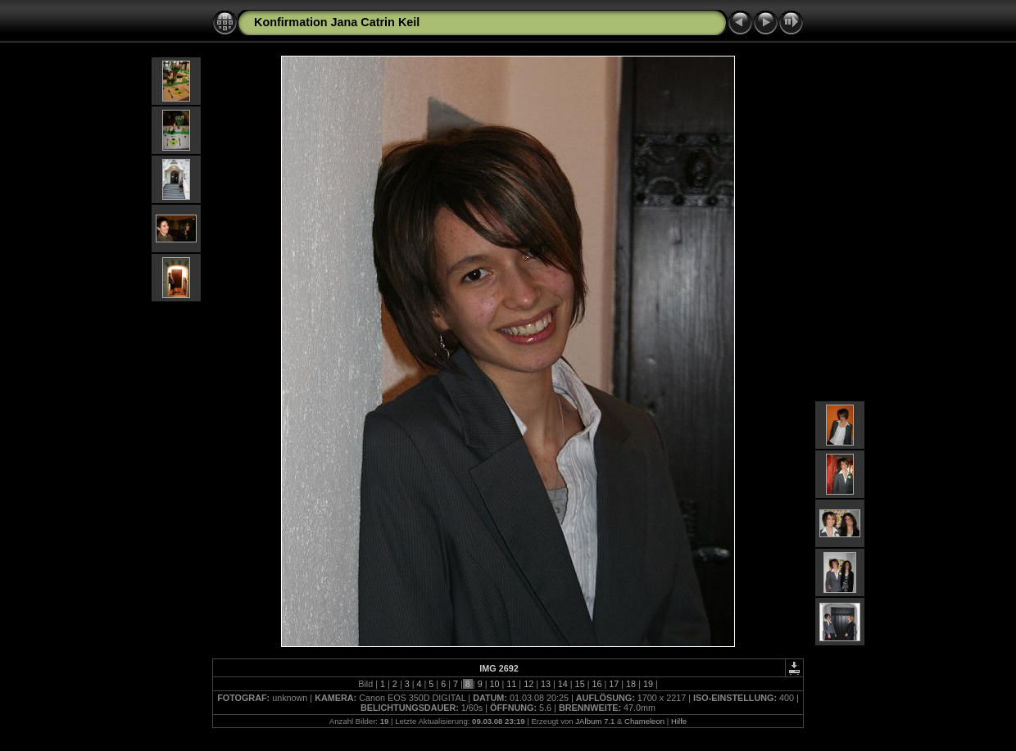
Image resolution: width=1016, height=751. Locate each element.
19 (648, 684)
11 (511, 684)
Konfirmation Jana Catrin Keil (337, 22)
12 (528, 684)
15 (580, 684)
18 (631, 684)
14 (563, 684)
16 (596, 684)
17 (613, 684)
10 (494, 684)
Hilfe (679, 721)
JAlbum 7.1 (595, 721)
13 (545, 684)
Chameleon (644, 721)
